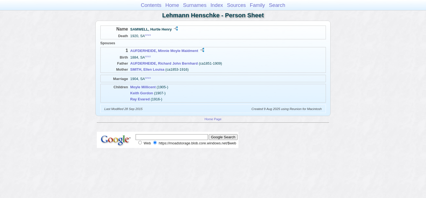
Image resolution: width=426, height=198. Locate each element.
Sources (236, 5)
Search (277, 5)
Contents (151, 5)
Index (216, 5)
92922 (148, 56)
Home (172, 5)
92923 (148, 35)
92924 (148, 78)
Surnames (194, 5)
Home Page (213, 119)
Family (257, 5)
